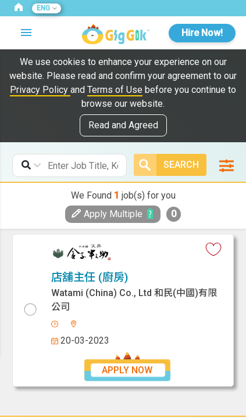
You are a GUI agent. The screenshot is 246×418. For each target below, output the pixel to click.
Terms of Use (114, 89)
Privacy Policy (40, 89)
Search (168, 165)
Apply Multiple (107, 213)
